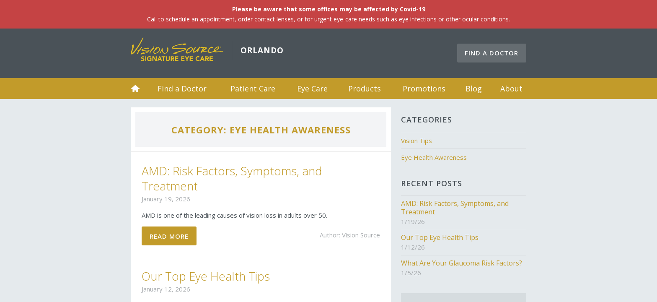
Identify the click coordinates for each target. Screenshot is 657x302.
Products (364, 88)
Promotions (424, 88)
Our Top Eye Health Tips (206, 276)
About (511, 88)
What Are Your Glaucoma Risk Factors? (461, 263)
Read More (169, 236)
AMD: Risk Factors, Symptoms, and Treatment (232, 178)
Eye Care (312, 88)
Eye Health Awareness (434, 157)
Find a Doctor (491, 53)
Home (135, 88)
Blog (474, 88)
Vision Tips (416, 140)
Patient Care (252, 88)
